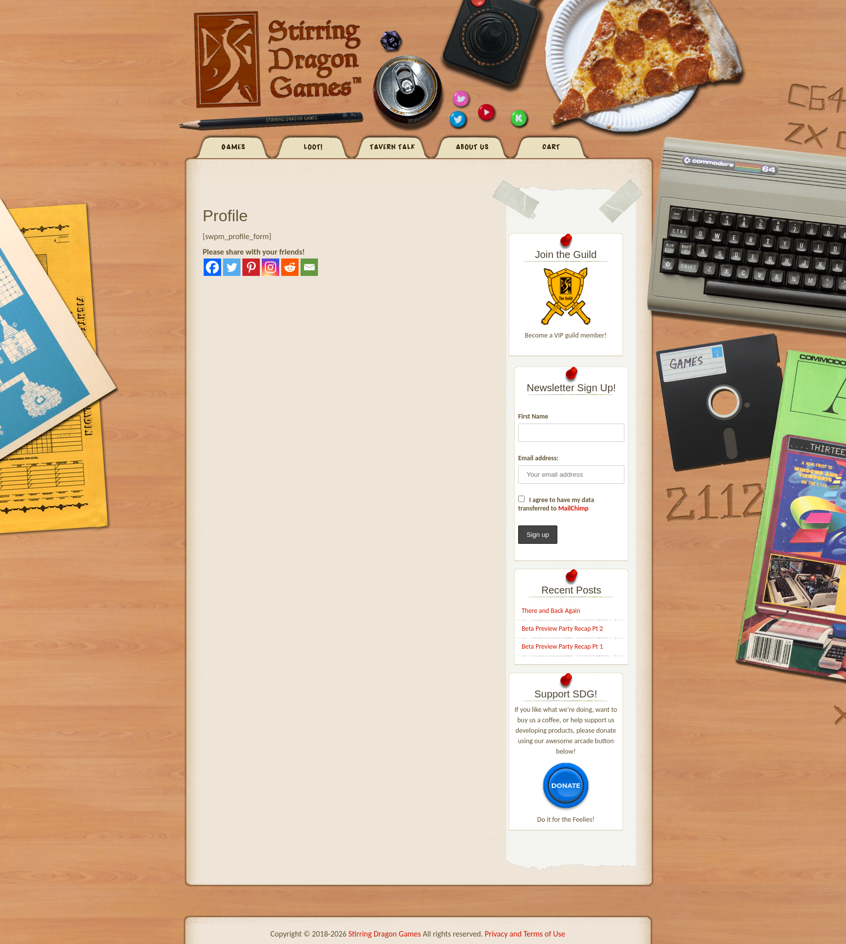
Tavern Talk (392, 147)
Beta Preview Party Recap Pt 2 (562, 628)
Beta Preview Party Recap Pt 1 (562, 646)
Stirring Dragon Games (384, 934)
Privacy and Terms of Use (525, 934)
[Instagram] (270, 267)
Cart (551, 147)
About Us (472, 147)
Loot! (313, 147)
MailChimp (573, 508)
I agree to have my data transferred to (556, 504)
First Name (533, 416)
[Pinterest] (251, 267)
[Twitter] (231, 267)
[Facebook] (212, 267)
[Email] (309, 267)
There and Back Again (551, 610)
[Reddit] (290, 267)
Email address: (538, 458)
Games (233, 147)
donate (565, 785)
